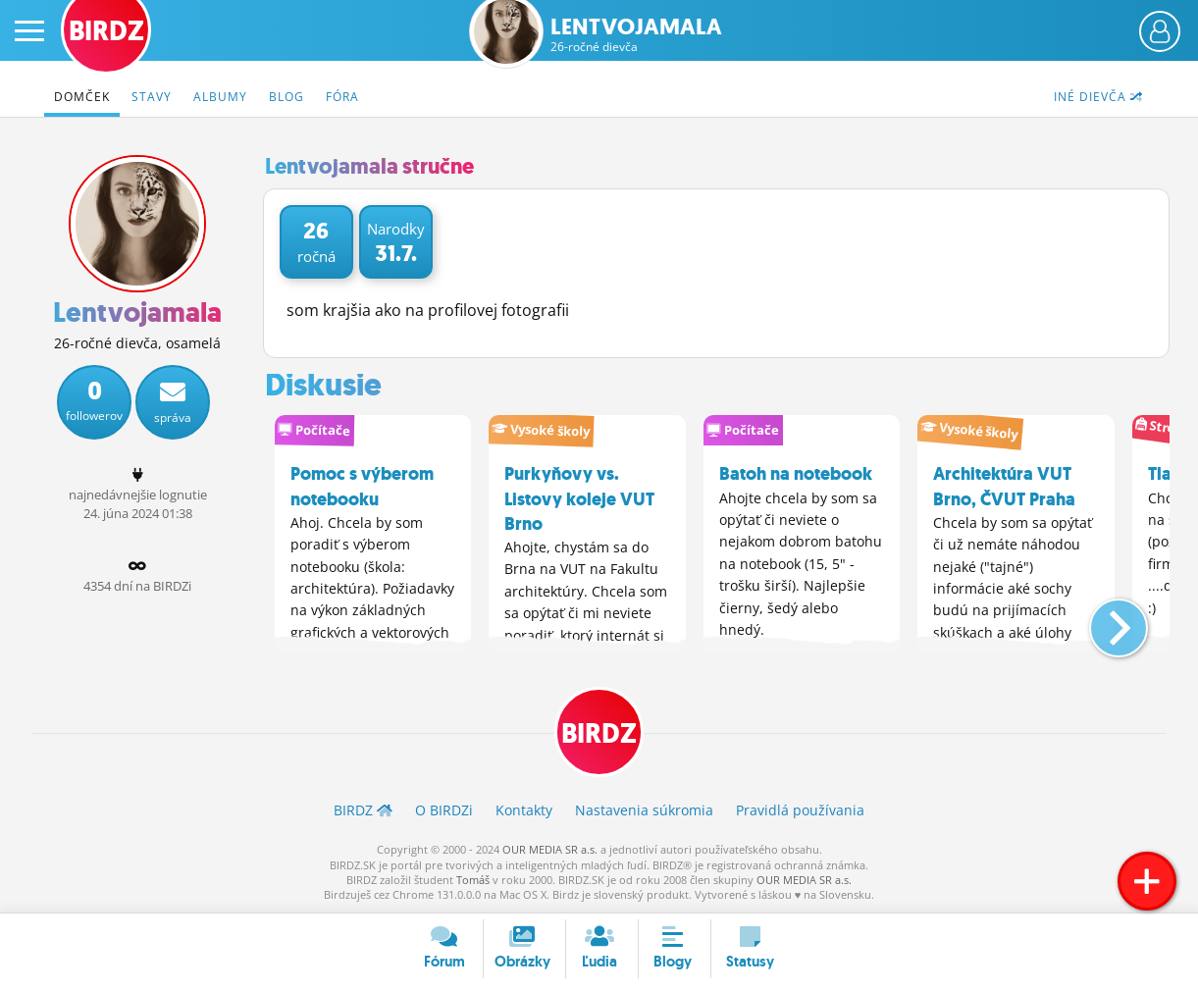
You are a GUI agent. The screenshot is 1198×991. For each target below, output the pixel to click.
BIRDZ (599, 733)
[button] (1102, 620)
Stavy (151, 96)
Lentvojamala (636, 35)
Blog (286, 96)
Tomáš (473, 879)
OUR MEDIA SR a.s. (550, 849)
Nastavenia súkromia (644, 810)
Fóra (342, 96)
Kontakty (523, 810)
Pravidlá (800, 810)
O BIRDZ (444, 810)
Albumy (220, 96)
